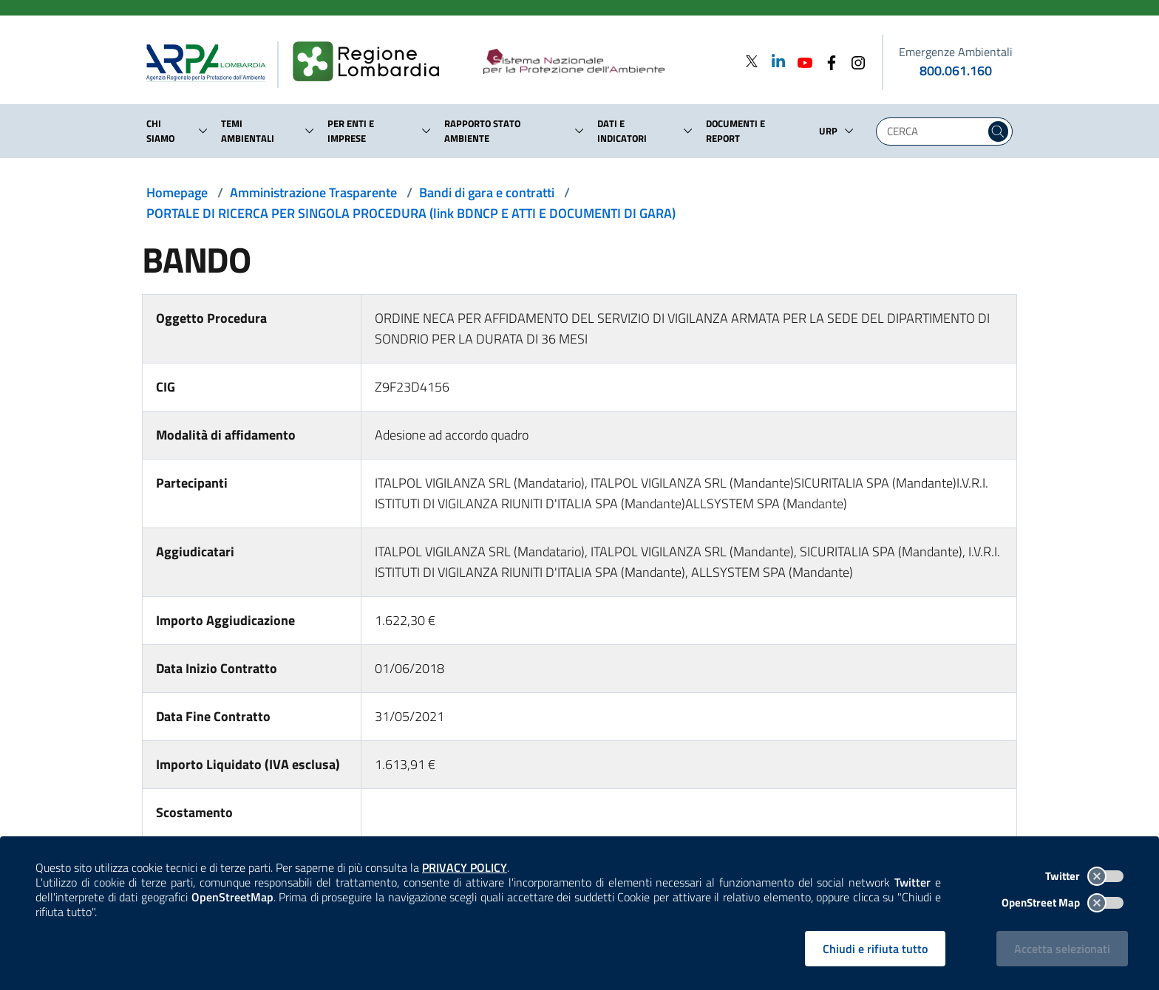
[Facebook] (827, 61)
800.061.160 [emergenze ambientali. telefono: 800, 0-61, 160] (956, 71)
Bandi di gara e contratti (486, 192)
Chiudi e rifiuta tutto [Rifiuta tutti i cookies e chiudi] (875, 948)
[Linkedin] (774, 61)
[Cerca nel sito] (998, 131)
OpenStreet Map (1063, 902)
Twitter (1084, 875)
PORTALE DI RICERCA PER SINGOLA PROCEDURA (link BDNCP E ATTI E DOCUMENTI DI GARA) (411, 213)
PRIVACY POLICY (464, 867)
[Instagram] (853, 61)
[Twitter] (752, 61)
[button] (203, 130)
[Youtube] (800, 61)
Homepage (177, 192)
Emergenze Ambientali (956, 52)
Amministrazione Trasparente (313, 192)
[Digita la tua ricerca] (934, 131)
